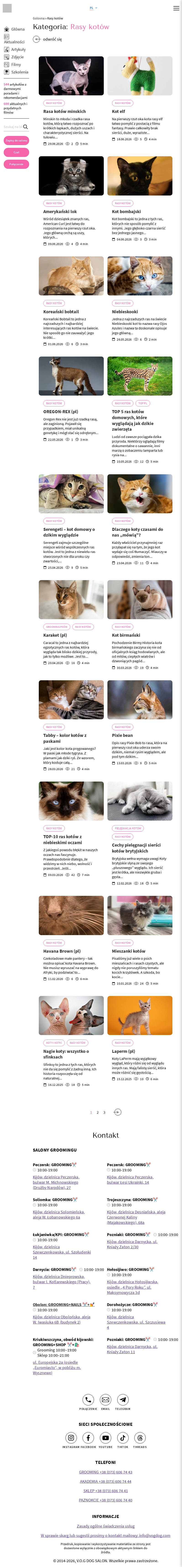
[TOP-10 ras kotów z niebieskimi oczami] (71, 801)
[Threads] (140, 1438)
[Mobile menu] (176, 8)
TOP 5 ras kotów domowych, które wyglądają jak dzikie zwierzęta (132, 420)
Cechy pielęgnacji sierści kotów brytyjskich (136, 848)
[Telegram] (123, 1399)
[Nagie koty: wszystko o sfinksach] (71, 1015)
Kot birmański (126, 635)
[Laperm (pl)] (139, 1015)
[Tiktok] (123, 1438)
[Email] (105, 1399)
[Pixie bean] (139, 699)
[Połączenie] (88, 1399)
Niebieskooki (125, 311)
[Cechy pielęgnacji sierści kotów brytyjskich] (139, 801)
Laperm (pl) (123, 1051)
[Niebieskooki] (139, 275)
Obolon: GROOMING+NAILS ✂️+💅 (64, 1304)
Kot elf (118, 111)
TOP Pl (142, 403)
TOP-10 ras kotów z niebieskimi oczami (62, 839)
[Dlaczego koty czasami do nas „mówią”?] (139, 493)
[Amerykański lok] (71, 175)
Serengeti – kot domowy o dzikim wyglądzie (69, 532)
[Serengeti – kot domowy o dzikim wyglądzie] (71, 493)
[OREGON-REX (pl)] (71, 376)
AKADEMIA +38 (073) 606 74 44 (105, 1481)
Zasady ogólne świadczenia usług (106, 1526)
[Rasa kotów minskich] (71, 75)
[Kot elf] (139, 75)
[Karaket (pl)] (71, 599)
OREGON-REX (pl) (60, 411)
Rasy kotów (54, 103)
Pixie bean (122, 735)
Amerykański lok (60, 211)
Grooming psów (56, 626)
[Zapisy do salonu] (16, 140)
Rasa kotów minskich (64, 111)
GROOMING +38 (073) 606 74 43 (105, 1472)
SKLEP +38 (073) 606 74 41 (105, 1490)
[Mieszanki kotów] (139, 915)
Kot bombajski (126, 211)
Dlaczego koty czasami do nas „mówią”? (137, 532)
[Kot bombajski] (139, 175)
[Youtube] (105, 1438)
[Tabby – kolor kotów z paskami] (71, 699)
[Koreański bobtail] (71, 275)
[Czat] (16, 152)
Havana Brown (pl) (62, 951)
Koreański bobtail (61, 311)
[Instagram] (71, 1438)
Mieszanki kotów (129, 951)
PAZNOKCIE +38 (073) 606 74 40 (105, 1500)
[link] (16, 164)
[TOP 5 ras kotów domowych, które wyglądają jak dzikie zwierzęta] (139, 376)
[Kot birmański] (139, 599)
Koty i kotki (54, 1042)
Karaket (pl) (55, 635)
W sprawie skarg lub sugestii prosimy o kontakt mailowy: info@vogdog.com (105, 1535)
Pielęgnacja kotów (128, 828)
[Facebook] (88, 1438)
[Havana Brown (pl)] (71, 915)
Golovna (38, 18)
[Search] (25, 127)
